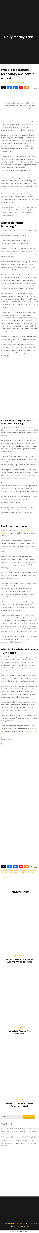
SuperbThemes (23, 1226)
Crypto (4, 872)
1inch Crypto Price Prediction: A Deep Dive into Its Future (19, 1128)
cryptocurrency (7, 877)
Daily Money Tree (18, 36)
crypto (33, 872)
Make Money (14, 872)
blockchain (24, 872)
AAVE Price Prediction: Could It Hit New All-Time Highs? (18, 1137)
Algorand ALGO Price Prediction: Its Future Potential (18, 1140)
